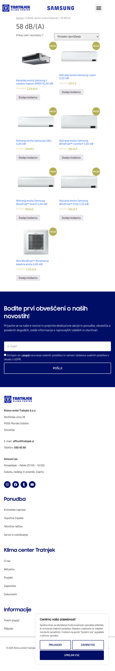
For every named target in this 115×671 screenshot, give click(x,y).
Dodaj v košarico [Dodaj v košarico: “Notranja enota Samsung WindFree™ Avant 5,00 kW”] (28, 218)
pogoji (26, 355)
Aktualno (9, 569)
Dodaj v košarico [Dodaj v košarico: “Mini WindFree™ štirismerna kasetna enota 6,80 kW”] (28, 278)
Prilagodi (55, 645)
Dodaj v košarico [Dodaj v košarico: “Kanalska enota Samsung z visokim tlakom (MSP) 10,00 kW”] (28, 97)
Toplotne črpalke (13, 518)
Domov (20, 18)
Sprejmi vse (71, 655)
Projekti (8, 577)
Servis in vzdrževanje (16, 535)
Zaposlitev (10, 586)
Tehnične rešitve (13, 526)
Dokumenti (10, 594)
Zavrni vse (88, 645)
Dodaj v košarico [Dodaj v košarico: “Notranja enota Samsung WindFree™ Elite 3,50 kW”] (71, 218)
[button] (99, 8)
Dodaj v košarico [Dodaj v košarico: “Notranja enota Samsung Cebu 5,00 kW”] (28, 157)
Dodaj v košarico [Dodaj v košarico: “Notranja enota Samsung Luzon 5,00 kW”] (71, 92)
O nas (7, 561)
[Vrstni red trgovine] (76, 36)
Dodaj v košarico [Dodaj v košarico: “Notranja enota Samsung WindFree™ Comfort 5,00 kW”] (71, 157)
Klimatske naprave (15, 510)
